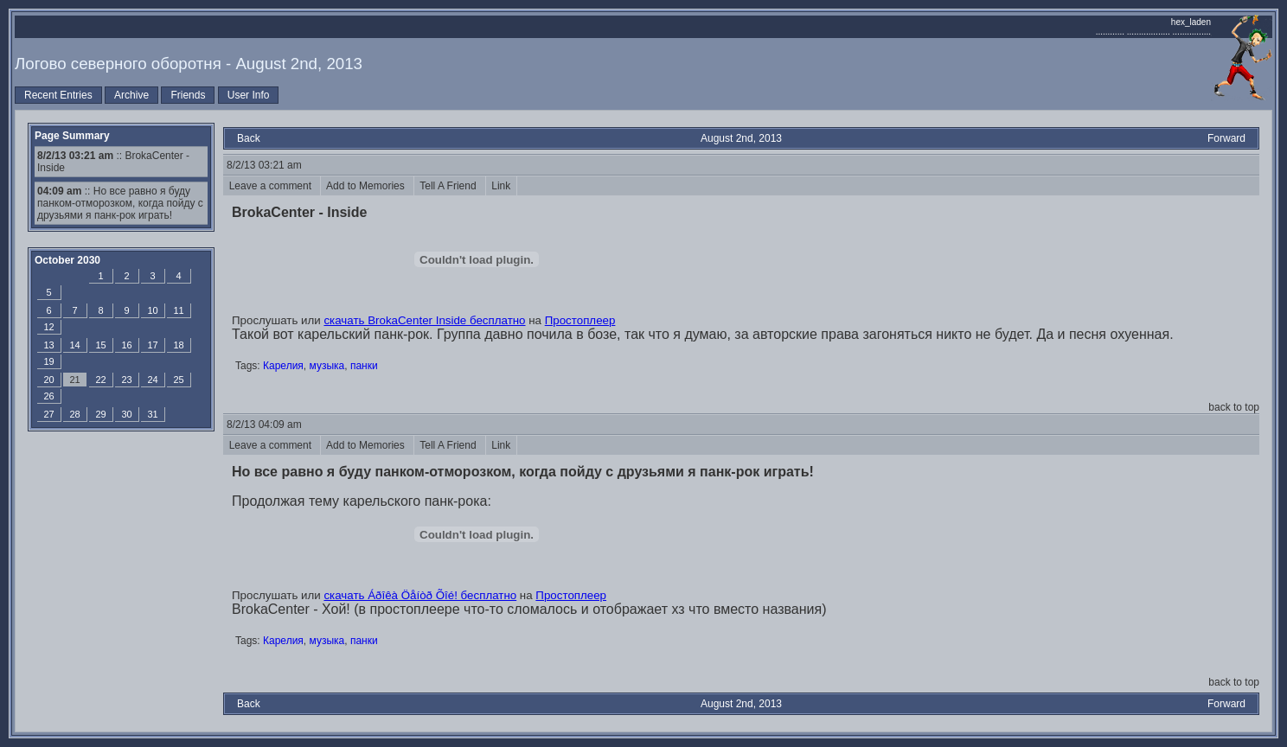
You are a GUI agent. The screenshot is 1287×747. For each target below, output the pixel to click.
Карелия (283, 366)
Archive (131, 95)
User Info (248, 95)
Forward (1226, 138)
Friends (187, 95)
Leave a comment (271, 186)
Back (248, 138)
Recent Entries (58, 95)
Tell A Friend (449, 186)
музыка (327, 366)
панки (364, 366)
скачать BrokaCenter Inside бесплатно (424, 320)
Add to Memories (367, 186)
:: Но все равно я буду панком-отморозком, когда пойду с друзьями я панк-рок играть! (120, 203)
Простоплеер (580, 320)
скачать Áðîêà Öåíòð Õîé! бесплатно (419, 595)
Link (501, 186)
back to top (1233, 407)
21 (74, 379)
